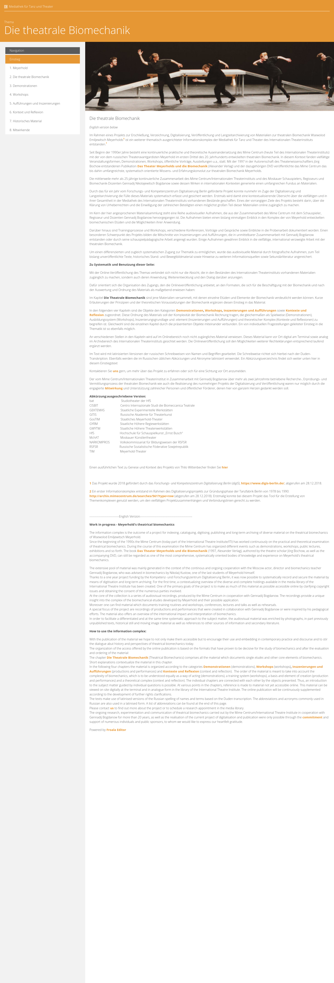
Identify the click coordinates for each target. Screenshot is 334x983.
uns (115, 371)
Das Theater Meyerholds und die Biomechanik (172, 166)
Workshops (213, 310)
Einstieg (15, 59)
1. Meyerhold (19, 68)
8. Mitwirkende (20, 130)
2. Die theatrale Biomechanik (29, 77)
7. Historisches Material (26, 121)
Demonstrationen (189, 310)
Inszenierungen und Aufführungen (250, 310)
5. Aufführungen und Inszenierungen (35, 103)
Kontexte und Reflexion (181, 671)
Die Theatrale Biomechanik (127, 657)
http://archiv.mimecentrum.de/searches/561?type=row (131, 496)
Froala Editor (116, 730)
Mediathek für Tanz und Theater (31, 6)
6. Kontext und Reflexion (26, 112)
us (112, 708)
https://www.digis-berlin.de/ (262, 483)
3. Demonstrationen (23, 86)
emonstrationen (218, 667)
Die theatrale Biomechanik (67, 30)
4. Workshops (19, 94)
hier (225, 467)
